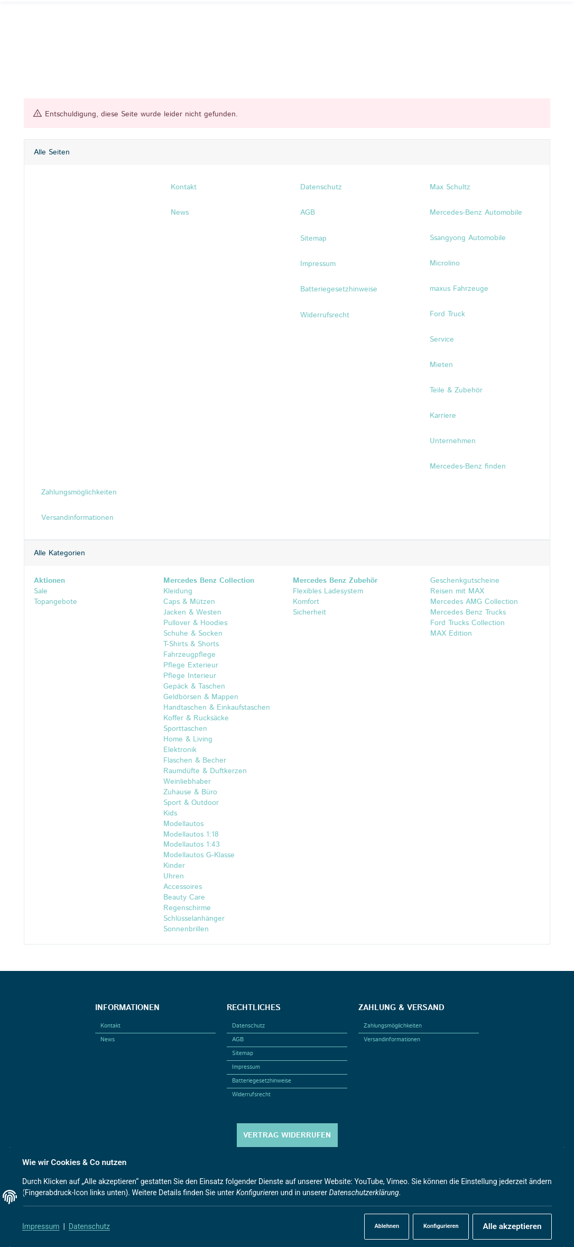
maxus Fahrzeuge (459, 288)
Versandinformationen (392, 1039)
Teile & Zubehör (456, 390)
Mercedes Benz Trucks (467, 612)
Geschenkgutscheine (463, 580)
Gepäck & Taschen (194, 686)
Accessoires (182, 887)
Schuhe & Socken (193, 633)
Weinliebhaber (187, 781)
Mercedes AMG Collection (473, 602)
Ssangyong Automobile (468, 238)
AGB (238, 1039)
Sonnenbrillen (186, 929)
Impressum (42, 1226)
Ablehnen (380, 1226)
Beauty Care (184, 898)
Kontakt (110, 1026)
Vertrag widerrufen (287, 1135)
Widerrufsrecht (251, 1094)
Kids (170, 813)
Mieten (441, 365)
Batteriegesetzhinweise (261, 1081)
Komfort (306, 602)
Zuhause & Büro (190, 792)
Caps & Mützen (189, 602)
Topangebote (55, 602)
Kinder (174, 866)
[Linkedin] (63, 20)
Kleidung (177, 591)
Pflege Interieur (189, 676)
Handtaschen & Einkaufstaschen (216, 707)
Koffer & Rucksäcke (196, 718)
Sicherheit (309, 612)
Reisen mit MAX (456, 591)
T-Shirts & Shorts (191, 644)
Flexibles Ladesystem (328, 591)
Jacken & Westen (192, 612)
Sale (40, 591)
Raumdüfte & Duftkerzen (205, 771)
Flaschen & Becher (194, 760)
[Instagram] (47, 20)
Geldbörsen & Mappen (200, 697)
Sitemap (242, 1053)
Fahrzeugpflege (189, 654)
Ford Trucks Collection (466, 623)
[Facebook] (32, 20)
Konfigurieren (435, 1226)
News (107, 1039)
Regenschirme (187, 908)
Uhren (173, 877)
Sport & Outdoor (191, 802)
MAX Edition (450, 633)
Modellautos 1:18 (191, 834)
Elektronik (180, 750)
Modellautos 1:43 (191, 845)
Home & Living (187, 739)
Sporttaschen (185, 728)
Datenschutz (91, 1226)
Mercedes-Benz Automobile (476, 212)
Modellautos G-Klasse (199, 855)
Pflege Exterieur (190, 665)
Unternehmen (453, 441)
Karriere (443, 415)
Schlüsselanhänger (194, 919)
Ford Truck (447, 314)
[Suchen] (466, 20)
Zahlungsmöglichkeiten (393, 1026)
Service (442, 339)
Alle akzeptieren (508, 1226)
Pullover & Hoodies (195, 623)
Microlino (445, 263)
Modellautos (183, 824)
